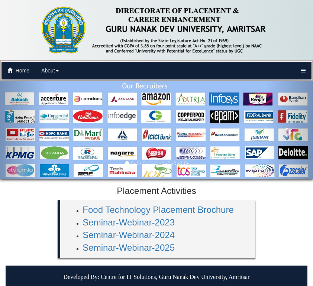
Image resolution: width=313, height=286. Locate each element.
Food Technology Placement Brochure (158, 210)
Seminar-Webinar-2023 (129, 222)
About (50, 71)
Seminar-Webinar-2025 (129, 248)
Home (18, 71)
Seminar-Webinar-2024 (129, 235)
